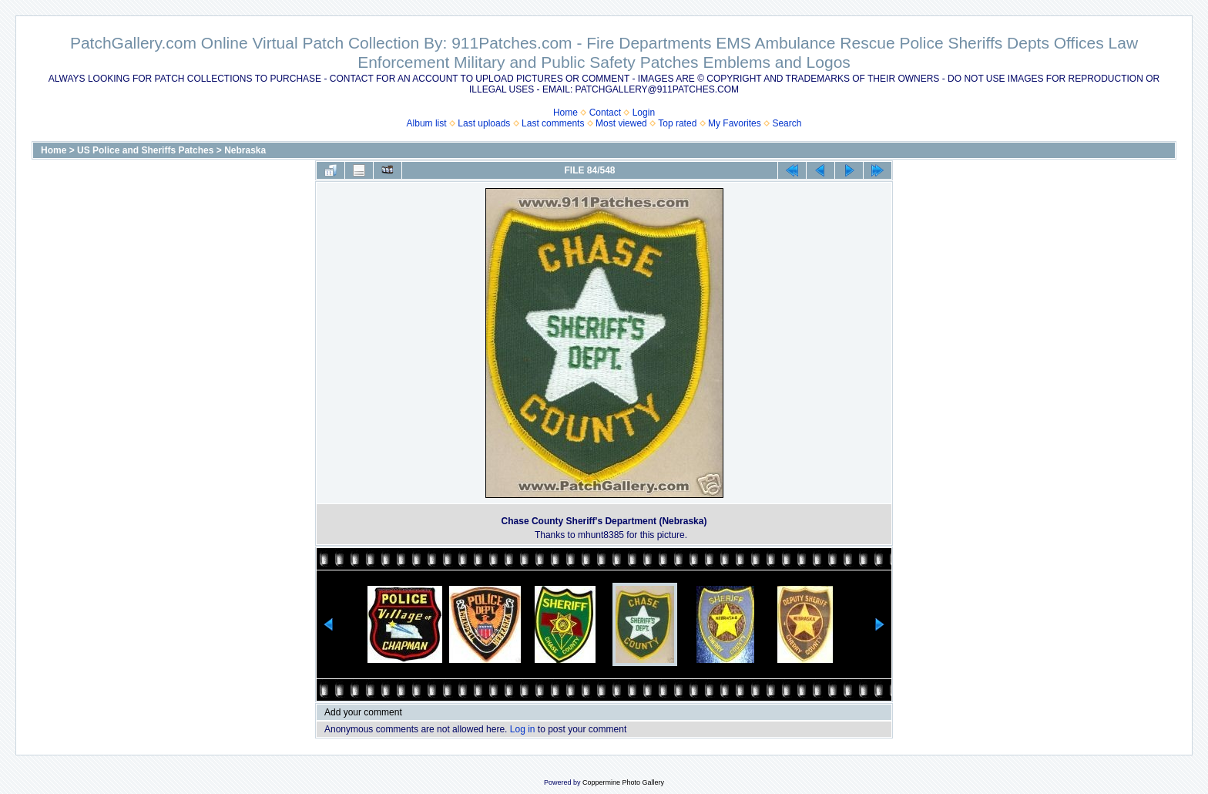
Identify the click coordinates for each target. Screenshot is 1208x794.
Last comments (553, 123)
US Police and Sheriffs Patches (145, 150)
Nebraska (245, 150)
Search (786, 123)
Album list (427, 123)
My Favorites (734, 123)
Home (565, 112)
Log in (522, 729)
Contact (605, 112)
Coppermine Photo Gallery (623, 782)
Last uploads (484, 123)
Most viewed (621, 123)
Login (644, 112)
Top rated (677, 123)
